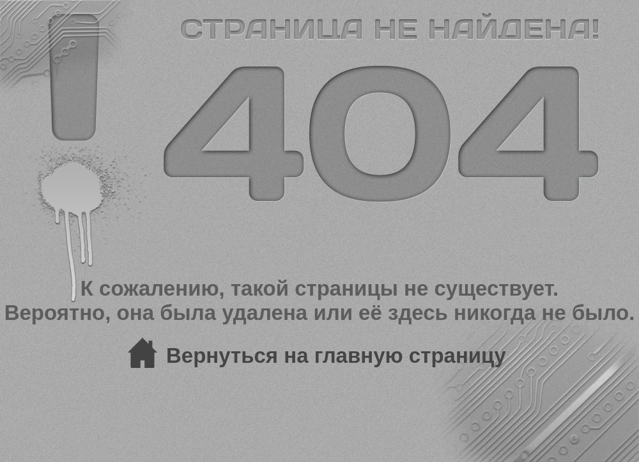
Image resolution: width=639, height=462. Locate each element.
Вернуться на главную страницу (336, 355)
